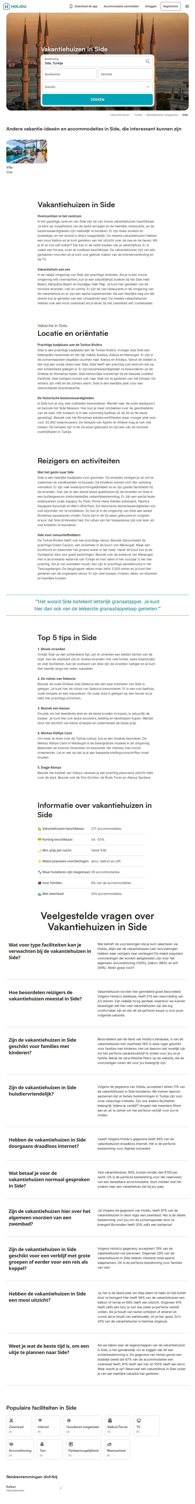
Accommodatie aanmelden (121, 6)
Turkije (138, 114)
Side (185, 115)
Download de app (83, 6)
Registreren (170, 6)
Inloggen (151, 6)
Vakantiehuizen (119, 114)
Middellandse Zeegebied (162, 114)
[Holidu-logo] (22, 6)
